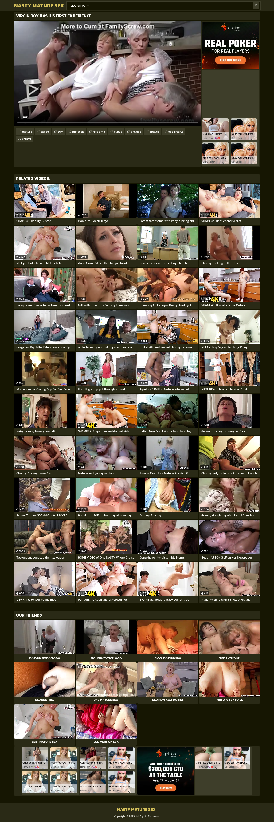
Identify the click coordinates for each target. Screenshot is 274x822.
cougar (26, 138)
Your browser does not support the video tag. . (107, 73)
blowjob (136, 131)
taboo (45, 131)
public (118, 131)
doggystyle (175, 131)
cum (61, 131)
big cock (78, 131)
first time (99, 131)
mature (27, 131)
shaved (154, 131)
